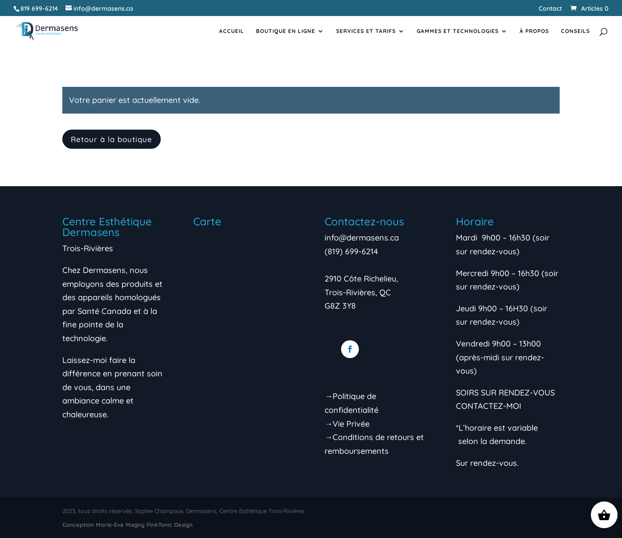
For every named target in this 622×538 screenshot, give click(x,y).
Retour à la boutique (111, 139)
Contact (550, 8)
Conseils (575, 31)
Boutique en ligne (285, 31)
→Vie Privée (347, 424)
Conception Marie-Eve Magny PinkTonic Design (127, 524)
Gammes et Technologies (458, 31)
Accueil (231, 31)
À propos (534, 31)
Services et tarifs (366, 31)
